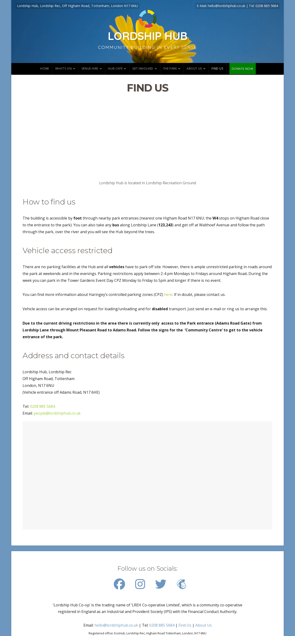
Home (44, 69)
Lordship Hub (147, 36)
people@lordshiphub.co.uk (57, 413)
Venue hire (90, 69)
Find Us (184, 625)
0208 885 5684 (267, 6)
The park (170, 69)
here (168, 294)
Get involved (142, 69)
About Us (194, 69)
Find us (217, 69)
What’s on (63, 69)
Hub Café (115, 69)
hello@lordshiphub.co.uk (226, 6)
